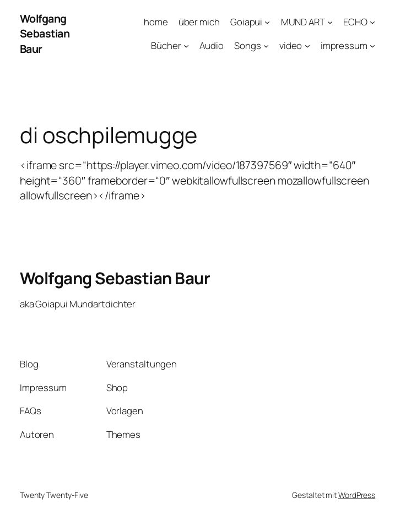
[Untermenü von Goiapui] (267, 22)
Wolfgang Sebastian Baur (45, 33)
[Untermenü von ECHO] (372, 22)
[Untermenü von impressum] (372, 45)
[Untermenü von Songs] (266, 45)
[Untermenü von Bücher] (186, 45)
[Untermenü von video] (307, 45)
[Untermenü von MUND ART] (330, 22)
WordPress (356, 495)
